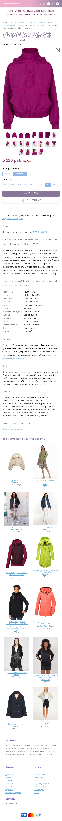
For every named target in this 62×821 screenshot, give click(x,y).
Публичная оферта (13, 793)
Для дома (12, 14)
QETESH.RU (10, 3)
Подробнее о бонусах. (12, 218)
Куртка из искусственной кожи (45, 482)
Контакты (9, 772)
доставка (41, 384)
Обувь (51, 11)
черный (7, 174)
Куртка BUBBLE (16, 481)
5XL (19, 185)
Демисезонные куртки (12, 429)
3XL (5, 185)
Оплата (8, 778)
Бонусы (8, 787)
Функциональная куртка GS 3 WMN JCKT (45, 624)
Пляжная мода (40, 787)
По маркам (49, 14)
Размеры (9, 784)
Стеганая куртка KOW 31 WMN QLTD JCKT (16, 575)
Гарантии (9, 790)
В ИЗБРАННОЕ (31, 200)
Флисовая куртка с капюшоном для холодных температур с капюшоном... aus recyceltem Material (17, 626)
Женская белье (40, 775)
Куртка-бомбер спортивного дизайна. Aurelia (45, 677)
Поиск (36, 793)
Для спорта (24, 14)
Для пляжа (37, 14)
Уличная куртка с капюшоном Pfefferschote (45, 572)
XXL (54, 185)
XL (42, 185)
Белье (30, 11)
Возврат (8, 781)
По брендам (39, 790)
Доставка (9, 775)
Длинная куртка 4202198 (16, 674)
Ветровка (45, 723)
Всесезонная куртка (45, 528)
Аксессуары (40, 11)
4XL (12, 185)
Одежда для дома (41, 784)
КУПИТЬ (31, 193)
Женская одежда (17, 11)
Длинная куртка (16, 528)
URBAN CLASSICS (39, 232)
